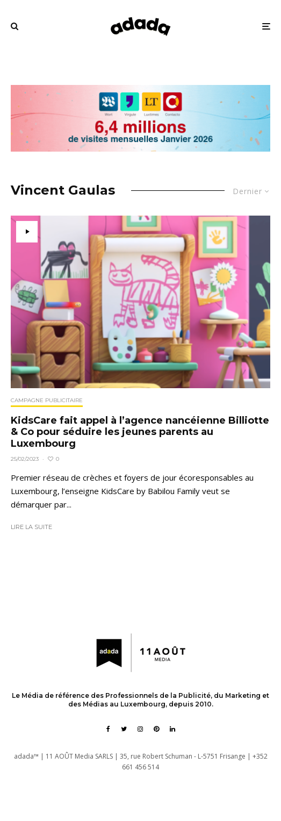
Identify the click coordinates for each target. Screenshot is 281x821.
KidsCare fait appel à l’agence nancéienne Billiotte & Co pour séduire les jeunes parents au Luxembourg (140, 432)
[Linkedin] (172, 729)
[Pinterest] (156, 729)
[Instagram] (140, 729)
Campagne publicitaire (47, 400)
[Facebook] (108, 729)
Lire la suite (31, 527)
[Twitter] (124, 729)
